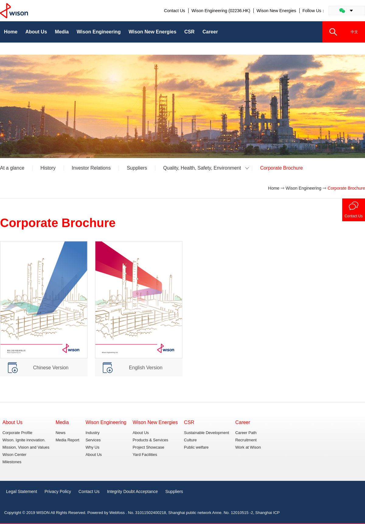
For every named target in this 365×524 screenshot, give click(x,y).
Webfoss (117, 512)
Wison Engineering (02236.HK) (221, 10)
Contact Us (174, 10)
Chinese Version (51, 367)
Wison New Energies (276, 10)
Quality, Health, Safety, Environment (202, 168)
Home (273, 188)
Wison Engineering (304, 188)
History (48, 168)
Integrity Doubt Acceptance (132, 491)
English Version (145, 367)
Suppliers (137, 168)
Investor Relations (91, 168)
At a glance (12, 168)
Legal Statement (21, 491)
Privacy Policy (57, 491)
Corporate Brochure (281, 168)
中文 (354, 32)
